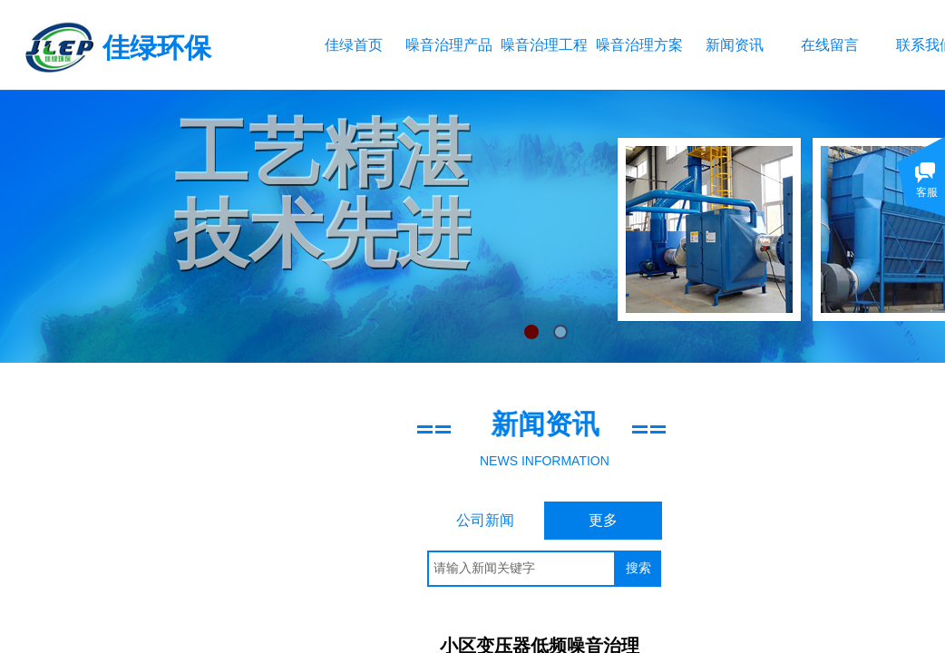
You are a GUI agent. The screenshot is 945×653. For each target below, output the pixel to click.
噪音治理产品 (448, 45)
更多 (603, 520)
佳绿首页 (354, 45)
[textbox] (521, 569)
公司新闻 (485, 520)
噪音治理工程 (544, 45)
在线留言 (830, 45)
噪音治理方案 (639, 45)
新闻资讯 (735, 45)
